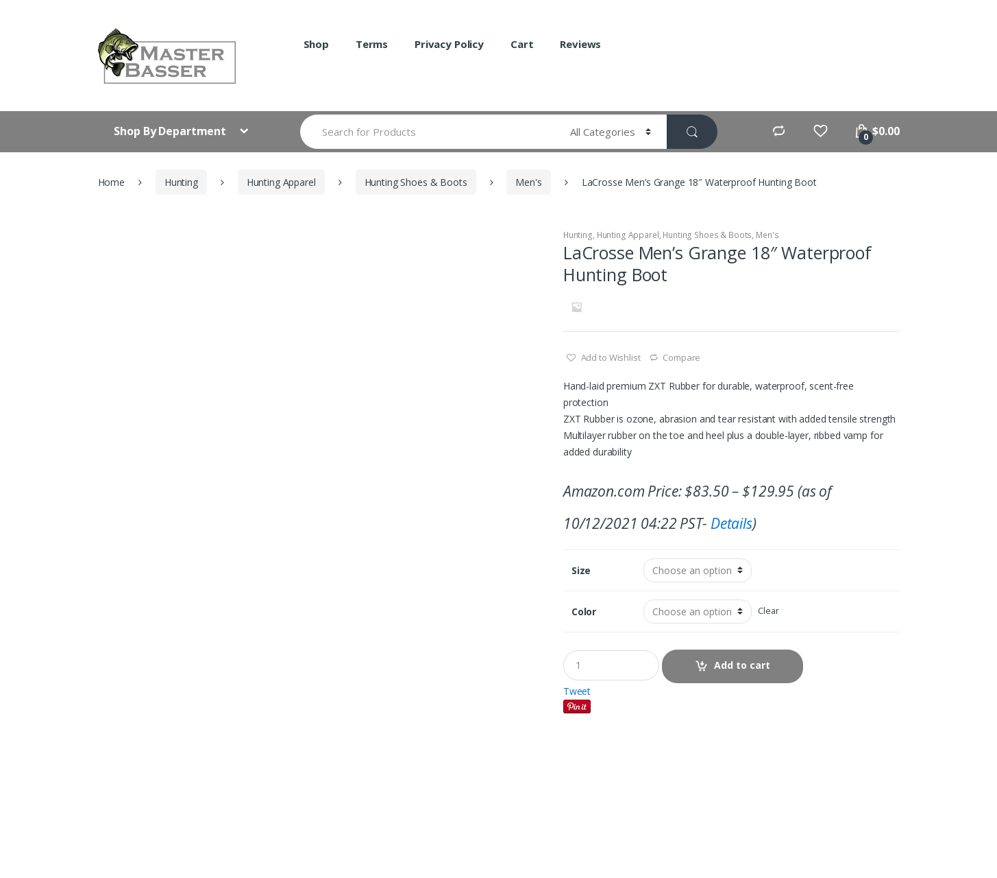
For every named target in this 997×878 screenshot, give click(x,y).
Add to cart (742, 665)
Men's (528, 182)
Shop (316, 44)
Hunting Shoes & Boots (416, 182)
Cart (521, 44)
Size (581, 571)
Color (583, 612)
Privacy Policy (449, 44)
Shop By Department (171, 131)
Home (111, 182)
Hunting (181, 182)
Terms (372, 44)
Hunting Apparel (281, 182)
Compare (681, 357)
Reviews (580, 44)
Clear (768, 611)
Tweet (577, 691)
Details (731, 523)
